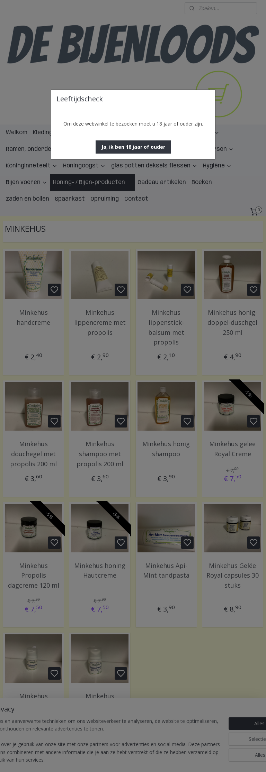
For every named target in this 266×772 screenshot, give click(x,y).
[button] (133, 147)
